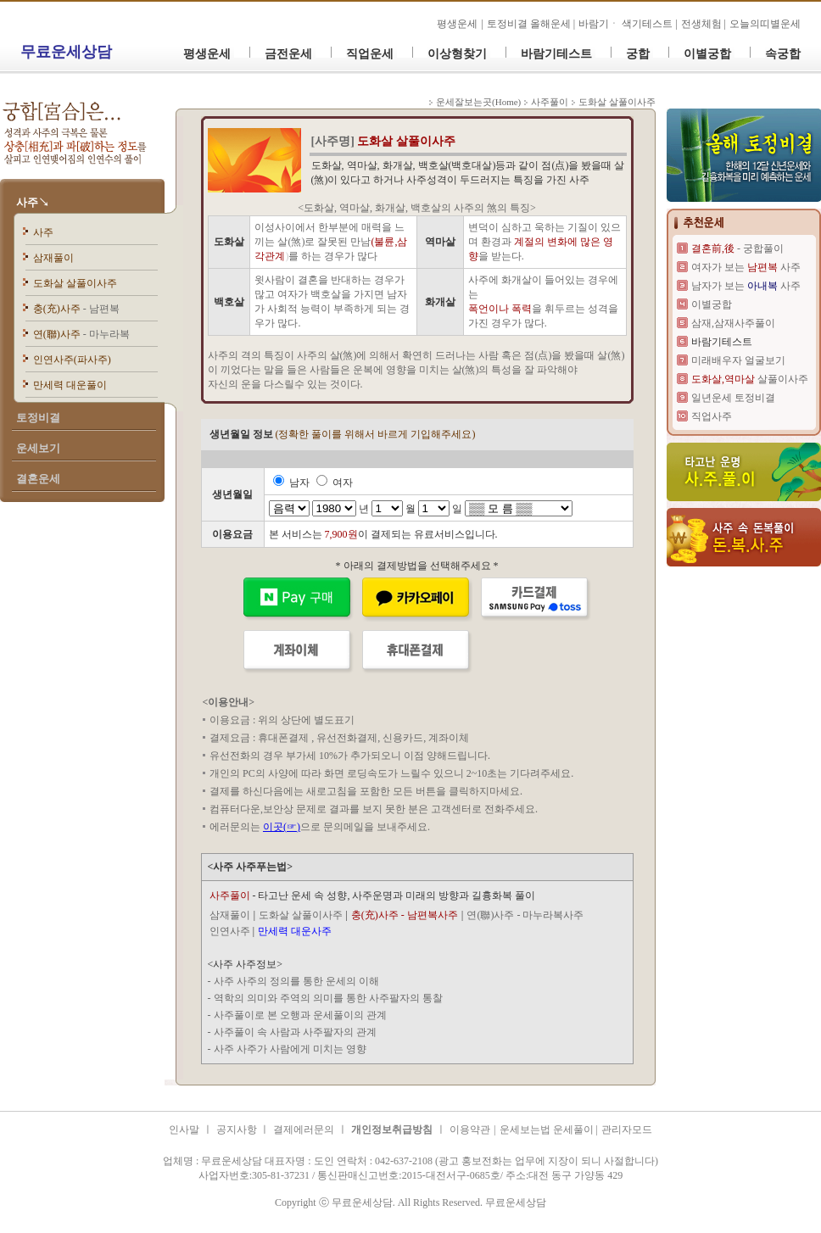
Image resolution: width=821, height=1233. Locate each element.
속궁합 (783, 53)
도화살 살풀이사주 (75, 283)
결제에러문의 (303, 1129)
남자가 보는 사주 (746, 286)
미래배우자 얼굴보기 (738, 360)
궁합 (638, 53)
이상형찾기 (457, 53)
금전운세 (288, 53)
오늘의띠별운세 (765, 24)
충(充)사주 (76, 309)
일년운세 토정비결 (733, 398)
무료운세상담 (66, 51)
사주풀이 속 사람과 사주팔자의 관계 (295, 1032)
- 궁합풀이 (737, 248)
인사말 (184, 1129)
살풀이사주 (749, 379)
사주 (43, 232)
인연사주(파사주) (72, 359)
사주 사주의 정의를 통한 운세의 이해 (296, 981)
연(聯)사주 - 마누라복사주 (525, 915)
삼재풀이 (53, 258)
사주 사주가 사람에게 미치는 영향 (290, 1049)
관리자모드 (626, 1129)
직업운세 (370, 53)
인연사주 (229, 931)
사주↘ (32, 202)
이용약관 (470, 1129)
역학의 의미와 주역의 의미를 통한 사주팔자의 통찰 (328, 998)
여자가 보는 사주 (746, 267)
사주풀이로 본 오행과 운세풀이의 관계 (300, 1015)
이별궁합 (707, 53)
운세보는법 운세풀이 (548, 1129)
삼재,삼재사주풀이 (733, 323)
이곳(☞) (281, 827)
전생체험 (701, 24)
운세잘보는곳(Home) (478, 102)
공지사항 (238, 1129)
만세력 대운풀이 (70, 385)
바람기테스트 (556, 53)
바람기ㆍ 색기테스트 (626, 24)
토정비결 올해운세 (530, 24)
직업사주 (711, 416)
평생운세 (457, 24)
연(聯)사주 (81, 334)
